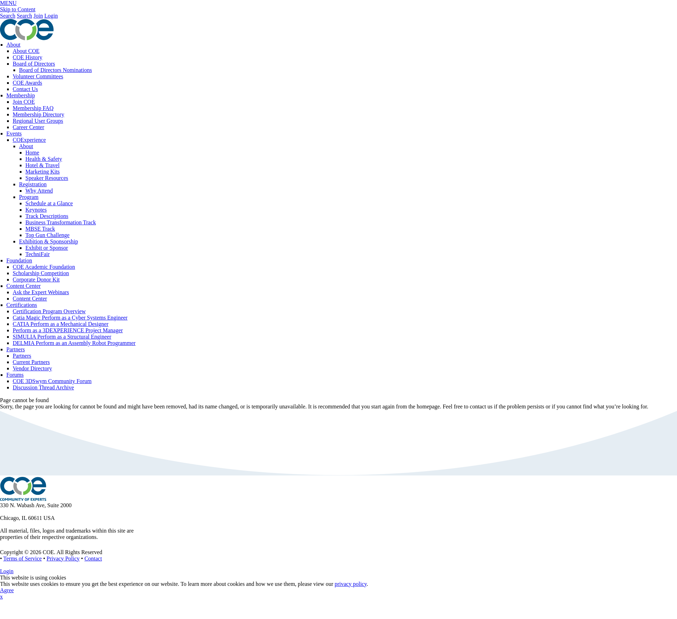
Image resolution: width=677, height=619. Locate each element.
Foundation (19, 260)
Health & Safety (43, 159)
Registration (33, 184)
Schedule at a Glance (49, 203)
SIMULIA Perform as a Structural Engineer (62, 337)
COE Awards (27, 83)
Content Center (23, 286)
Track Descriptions (46, 216)
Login (51, 16)
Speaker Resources (46, 178)
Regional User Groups (38, 121)
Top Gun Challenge (47, 235)
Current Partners (31, 362)
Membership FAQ (33, 108)
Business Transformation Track (60, 222)
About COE (26, 51)
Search (8, 16)
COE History (27, 57)
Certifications (21, 305)
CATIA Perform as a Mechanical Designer (60, 324)
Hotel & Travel (42, 165)
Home (32, 153)
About (13, 45)
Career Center (28, 127)
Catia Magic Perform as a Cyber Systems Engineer (70, 318)
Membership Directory (38, 114)
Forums (15, 375)
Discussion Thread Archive (43, 387)
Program (28, 197)
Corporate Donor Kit (36, 280)
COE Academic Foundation (44, 267)
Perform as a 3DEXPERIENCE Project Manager (68, 330)
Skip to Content (17, 9)
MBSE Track (40, 229)
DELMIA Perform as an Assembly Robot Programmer (74, 343)
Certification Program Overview (49, 311)
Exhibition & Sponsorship (48, 241)
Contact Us (25, 89)
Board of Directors (34, 64)
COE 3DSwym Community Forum (52, 381)
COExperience (29, 140)
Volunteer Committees (38, 76)
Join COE (24, 102)
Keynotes (36, 210)
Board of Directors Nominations (55, 70)
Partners (15, 349)
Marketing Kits (42, 172)
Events (14, 133)
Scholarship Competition (41, 273)
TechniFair (37, 254)
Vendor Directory (32, 368)
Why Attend (39, 191)
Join (38, 16)
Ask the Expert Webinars (41, 292)
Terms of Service (22, 559)
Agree (7, 590)
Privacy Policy (63, 559)
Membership (20, 95)
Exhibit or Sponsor (46, 248)
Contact (93, 559)
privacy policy (351, 584)
